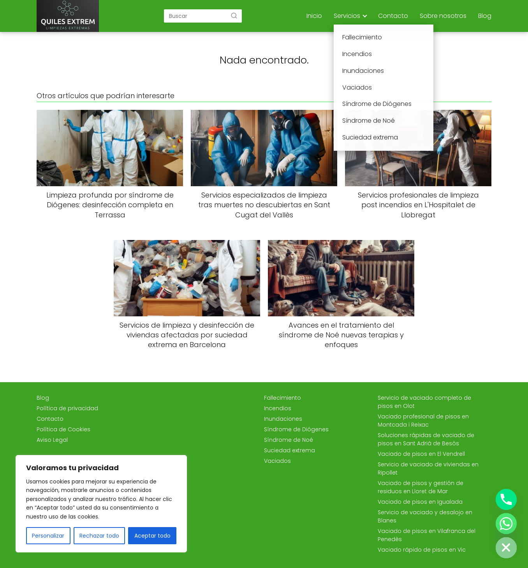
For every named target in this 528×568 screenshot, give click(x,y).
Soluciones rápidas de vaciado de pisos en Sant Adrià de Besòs (426, 439)
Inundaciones (283, 419)
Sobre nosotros (443, 15)
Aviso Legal (52, 440)
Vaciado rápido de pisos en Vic (422, 550)
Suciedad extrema (289, 450)
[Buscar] (234, 15)
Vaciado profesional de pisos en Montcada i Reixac (423, 421)
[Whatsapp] (506, 523)
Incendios (277, 408)
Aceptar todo (152, 536)
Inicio (314, 15)
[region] (101, 503)
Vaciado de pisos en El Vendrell (421, 454)
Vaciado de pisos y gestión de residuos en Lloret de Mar (420, 487)
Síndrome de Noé (288, 440)
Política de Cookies (63, 429)
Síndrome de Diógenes (296, 429)
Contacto (393, 15)
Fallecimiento (282, 398)
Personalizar (48, 536)
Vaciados (277, 461)
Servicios (347, 15)
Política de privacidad (67, 408)
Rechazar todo (99, 536)
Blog (484, 15)
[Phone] (506, 499)
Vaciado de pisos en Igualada (420, 502)
